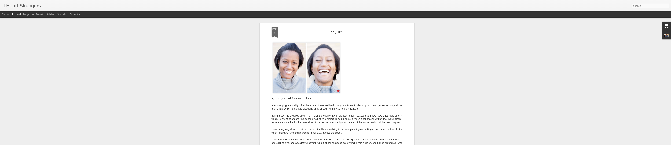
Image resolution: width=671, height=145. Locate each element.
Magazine (28, 14)
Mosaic (40, 14)
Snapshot (62, 14)
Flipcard (16, 14)
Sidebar (50, 14)
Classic (6, 14)
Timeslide (75, 14)
